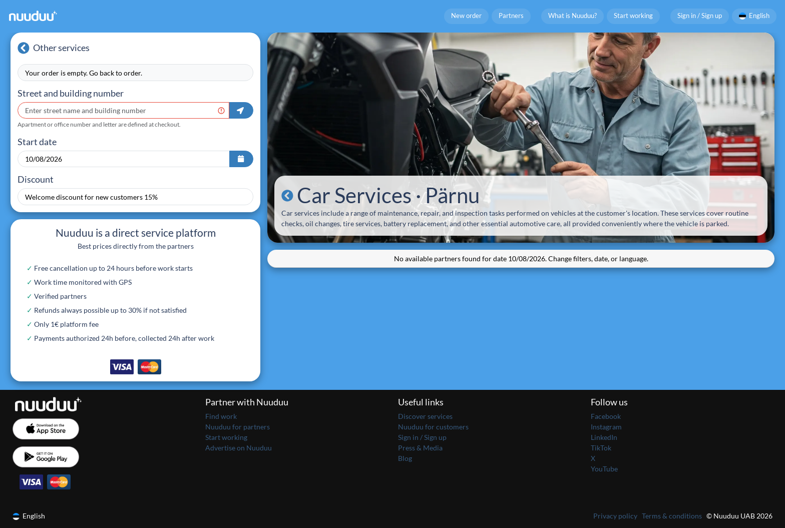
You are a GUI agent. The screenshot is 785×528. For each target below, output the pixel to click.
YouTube (604, 468)
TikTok (601, 447)
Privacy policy (615, 515)
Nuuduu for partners (237, 426)
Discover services (425, 416)
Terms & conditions (672, 515)
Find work (221, 416)
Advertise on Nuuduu (238, 447)
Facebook (606, 416)
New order (466, 16)
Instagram (606, 426)
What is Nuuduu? (572, 16)
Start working (633, 16)
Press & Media (420, 447)
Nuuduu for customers (433, 426)
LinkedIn (604, 437)
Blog (405, 458)
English (754, 16)
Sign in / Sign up (699, 16)
